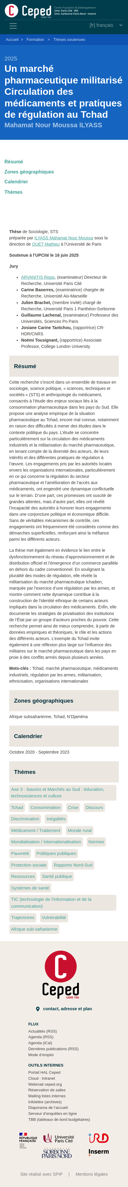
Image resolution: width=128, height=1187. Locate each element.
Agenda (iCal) (40, 1043)
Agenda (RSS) (41, 1037)
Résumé (13, 161)
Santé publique (57, 876)
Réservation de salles (46, 1090)
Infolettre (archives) (45, 1102)
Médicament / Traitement (35, 830)
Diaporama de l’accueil (48, 1107)
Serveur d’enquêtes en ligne (52, 1113)
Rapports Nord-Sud (73, 864)
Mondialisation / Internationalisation (46, 841)
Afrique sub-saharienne (34, 929)
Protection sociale (28, 864)
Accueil (12, 39)
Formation (35, 39)
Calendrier (16, 181)
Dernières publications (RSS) (53, 1049)
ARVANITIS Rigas (38, 277)
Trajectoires (22, 917)
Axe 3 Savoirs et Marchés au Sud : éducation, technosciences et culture (57, 793)
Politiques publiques (56, 853)
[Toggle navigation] (13, 26)
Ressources (23, 876)
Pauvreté (20, 853)
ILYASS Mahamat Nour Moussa (64, 237)
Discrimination (25, 818)
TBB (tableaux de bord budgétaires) (59, 1119)
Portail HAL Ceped (44, 1072)
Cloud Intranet (41, 1078)
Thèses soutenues (69, 39)
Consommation (45, 807)
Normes (96, 841)
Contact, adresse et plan (64, 1008)
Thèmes (13, 192)
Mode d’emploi (41, 1055)
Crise (73, 807)
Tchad (17, 807)
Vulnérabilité (54, 917)
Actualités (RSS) (42, 1031)
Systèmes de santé (30, 887)
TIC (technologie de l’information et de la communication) (51, 903)
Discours (94, 807)
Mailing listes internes (46, 1096)
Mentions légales (92, 1174)
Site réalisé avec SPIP (41, 1174)
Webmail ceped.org (45, 1084)
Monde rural (80, 830)
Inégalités (55, 818)
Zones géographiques (29, 171)
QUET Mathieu (46, 244)
